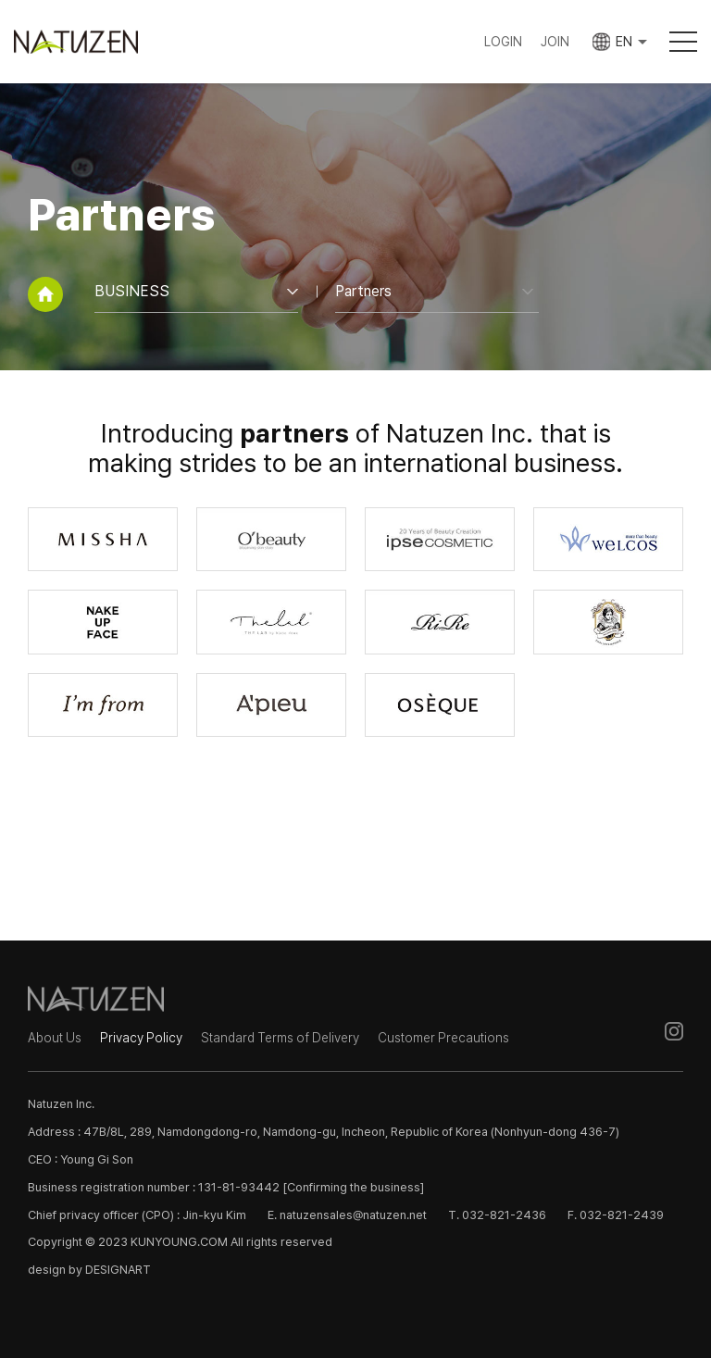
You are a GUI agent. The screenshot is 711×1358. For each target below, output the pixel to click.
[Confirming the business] (353, 1187)
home (45, 294)
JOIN (554, 41)
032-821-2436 (504, 1215)
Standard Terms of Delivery (280, 1037)
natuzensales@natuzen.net (353, 1215)
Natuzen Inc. (91, 42)
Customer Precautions (443, 1037)
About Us (54, 1037)
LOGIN (502, 41)
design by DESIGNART (89, 1270)
